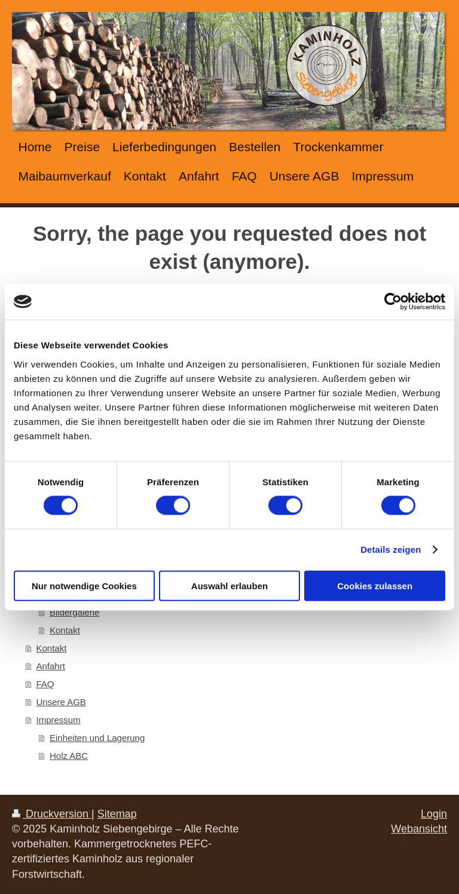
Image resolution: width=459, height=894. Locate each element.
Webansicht (419, 829)
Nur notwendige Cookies (84, 585)
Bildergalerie (74, 612)
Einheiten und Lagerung (97, 738)
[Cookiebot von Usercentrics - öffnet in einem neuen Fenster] (393, 302)
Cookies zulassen (374, 585)
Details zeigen (390, 549)
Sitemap (117, 814)
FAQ (45, 684)
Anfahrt (50, 666)
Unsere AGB (61, 702)
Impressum (58, 720)
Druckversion (51, 814)
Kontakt (65, 630)
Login (434, 814)
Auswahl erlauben (229, 585)
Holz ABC (69, 756)
